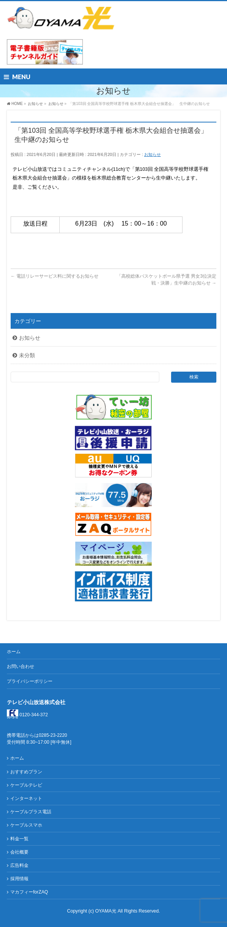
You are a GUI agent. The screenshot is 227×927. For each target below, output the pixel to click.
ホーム (14, 651)
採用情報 (19, 878)
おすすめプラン (26, 771)
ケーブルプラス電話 (30, 811)
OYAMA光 (106, 911)
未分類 (27, 355)
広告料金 (19, 865)
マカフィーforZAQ (29, 892)
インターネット (26, 798)
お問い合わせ (20, 666)
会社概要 (19, 852)
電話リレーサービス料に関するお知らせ (54, 276)
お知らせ (152, 154)
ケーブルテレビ (26, 785)
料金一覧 (19, 838)
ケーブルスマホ (26, 825)
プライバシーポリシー (29, 681)
